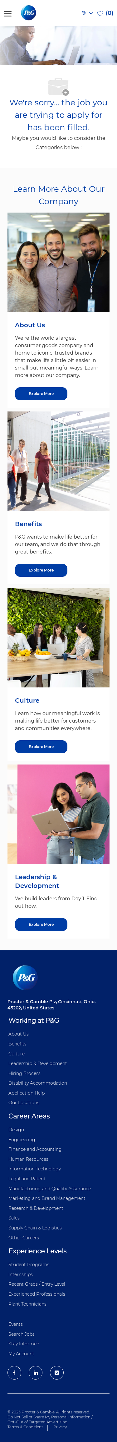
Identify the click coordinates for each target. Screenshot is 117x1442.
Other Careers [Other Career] (23, 1238)
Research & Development (35, 1208)
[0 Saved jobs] (105, 13)
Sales (14, 1218)
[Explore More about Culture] (41, 746)
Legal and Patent (27, 1179)
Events (15, 1324)
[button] (87, 13)
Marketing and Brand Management (46, 1198)
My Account (21, 1354)
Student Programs (28, 1264)
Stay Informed (23, 1344)
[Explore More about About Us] (41, 393)
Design (16, 1129)
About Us (18, 1034)
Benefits (17, 1044)
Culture (16, 1054)
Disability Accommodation (37, 1083)
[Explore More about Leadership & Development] (41, 924)
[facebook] (14, 1373)
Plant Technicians (27, 1304)
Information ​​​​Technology (34, 1169)
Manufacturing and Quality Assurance (49, 1189)
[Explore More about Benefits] (41, 570)
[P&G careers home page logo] (39, 13)
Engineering (21, 1139)
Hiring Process (24, 1073)
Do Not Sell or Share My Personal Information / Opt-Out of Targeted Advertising (50, 1419)
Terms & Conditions (25, 1427)
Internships (20, 1274)
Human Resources (28, 1159)
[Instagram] (57, 1373)
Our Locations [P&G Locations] (23, 1102)
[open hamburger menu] (8, 13)
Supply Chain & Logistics (35, 1228)
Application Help (26, 1093)
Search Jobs (21, 1334)
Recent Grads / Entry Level (36, 1284)
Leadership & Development (37, 1063)
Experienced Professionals (36, 1294)
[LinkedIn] (35, 1373)
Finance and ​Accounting (35, 1149)
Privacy (60, 1427)
